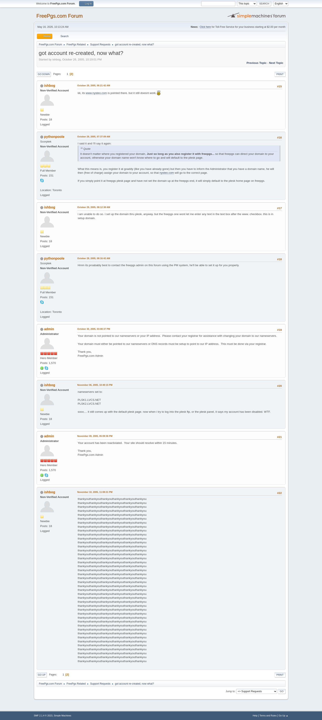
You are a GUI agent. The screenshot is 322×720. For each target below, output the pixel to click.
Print (280, 74)
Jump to (230, 691)
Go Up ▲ (283, 715)
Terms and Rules (268, 715)
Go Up (42, 675)
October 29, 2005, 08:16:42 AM (93, 258)
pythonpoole (54, 136)
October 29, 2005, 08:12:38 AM (93, 207)
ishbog (49, 85)
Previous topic (257, 62)
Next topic (276, 62)
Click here (205, 26)
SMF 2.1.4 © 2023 (43, 715)
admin (49, 329)
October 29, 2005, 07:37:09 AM (93, 136)
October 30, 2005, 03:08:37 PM (93, 329)
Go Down (44, 74)
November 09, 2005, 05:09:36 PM (95, 436)
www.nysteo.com (96, 93)
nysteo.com (167, 172)
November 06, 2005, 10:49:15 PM (95, 385)
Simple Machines (62, 715)
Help (255, 715)
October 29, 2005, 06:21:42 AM (93, 85)
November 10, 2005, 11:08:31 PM (95, 492)
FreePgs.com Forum (59, 16)
